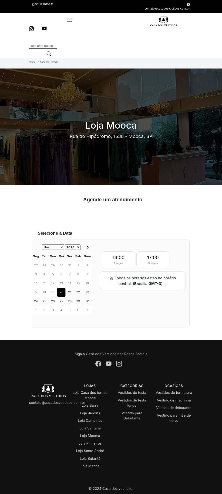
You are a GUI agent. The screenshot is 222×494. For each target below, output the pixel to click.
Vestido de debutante (173, 407)
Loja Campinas (90, 420)
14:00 (118, 260)
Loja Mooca (90, 466)
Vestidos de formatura (174, 392)
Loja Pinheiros (89, 443)
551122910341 (42, 4)
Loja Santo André (90, 451)
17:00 (153, 260)
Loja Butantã (90, 458)
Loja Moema (90, 435)
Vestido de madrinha (174, 400)
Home (32, 62)
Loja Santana (90, 428)
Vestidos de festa (132, 392)
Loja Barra (90, 405)
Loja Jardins (90, 413)
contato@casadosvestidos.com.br (57, 402)
